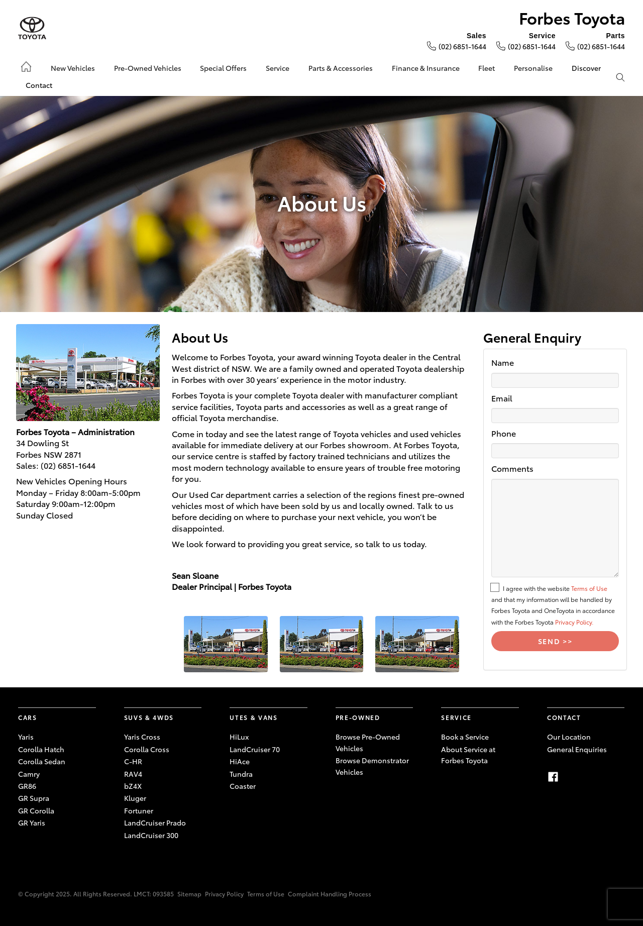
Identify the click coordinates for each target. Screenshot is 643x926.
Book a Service (465, 737)
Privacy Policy (224, 893)
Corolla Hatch (41, 749)
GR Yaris (31, 822)
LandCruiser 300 (151, 835)
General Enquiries (577, 749)
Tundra (241, 774)
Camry (29, 774)
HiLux (239, 737)
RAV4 (133, 774)
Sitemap (189, 893)
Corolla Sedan (41, 761)
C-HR (133, 761)
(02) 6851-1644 (462, 46)
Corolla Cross (146, 749)
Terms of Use (589, 588)
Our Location (569, 737)
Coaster (243, 786)
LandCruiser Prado (155, 822)
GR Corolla (36, 810)
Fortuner (138, 810)
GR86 (27, 786)
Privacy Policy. (574, 622)
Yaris (26, 737)
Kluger (135, 798)
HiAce (240, 761)
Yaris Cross (142, 737)
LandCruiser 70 (255, 749)
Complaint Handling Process (329, 893)
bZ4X (133, 786)
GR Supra (33, 798)
